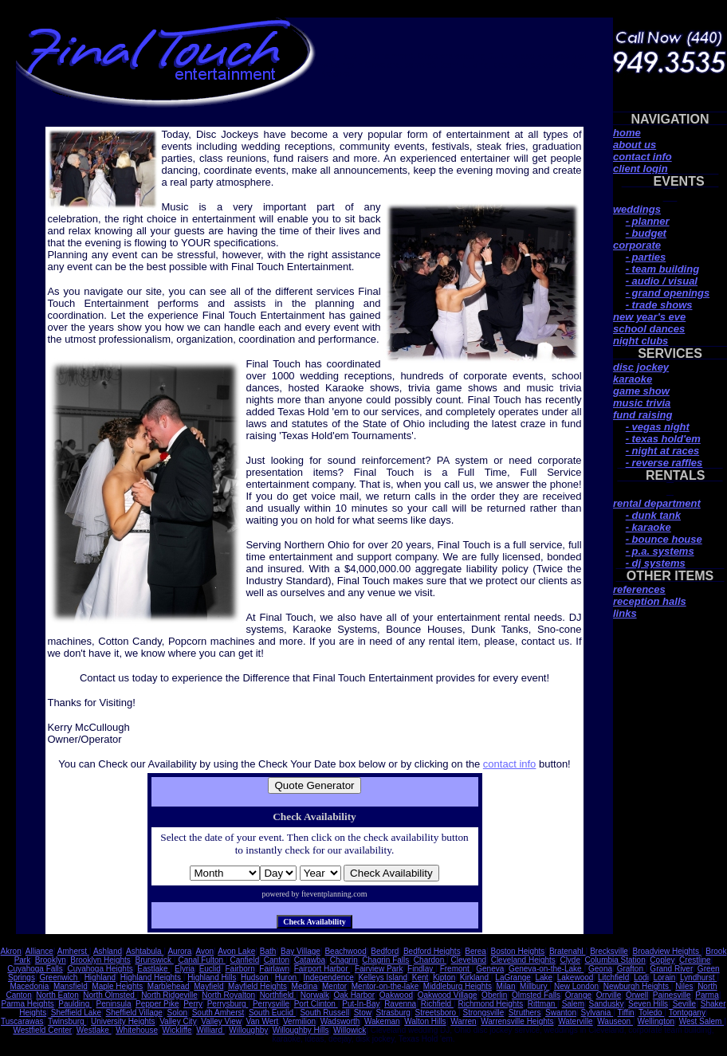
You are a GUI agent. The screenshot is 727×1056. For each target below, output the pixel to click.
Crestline (694, 960)
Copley (662, 960)
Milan (506, 986)
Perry (192, 1003)
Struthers (525, 1012)
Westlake (94, 1030)
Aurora (179, 951)
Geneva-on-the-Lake (546, 968)
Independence (328, 977)
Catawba (309, 960)
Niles (684, 986)
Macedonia (29, 986)
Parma (706, 995)
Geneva (490, 968)
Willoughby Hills (301, 1030)
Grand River (671, 968)
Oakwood (396, 995)
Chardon (430, 960)
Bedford (385, 951)
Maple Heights (117, 986)
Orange (578, 995)
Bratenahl (567, 951)
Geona (600, 968)
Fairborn (239, 968)
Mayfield (208, 986)
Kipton (444, 977)
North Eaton (57, 995)
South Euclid (272, 1012)
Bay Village (300, 951)
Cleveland (468, 960)
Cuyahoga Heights (99, 968)
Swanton (560, 1012)
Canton (276, 960)
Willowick (349, 1030)
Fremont (456, 968)
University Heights (123, 1021)
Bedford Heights (432, 951)
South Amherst (218, 1012)
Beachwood (345, 951)
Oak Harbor (354, 995)
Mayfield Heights (257, 986)
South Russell (324, 1012)
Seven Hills (648, 1003)
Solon (177, 1012)
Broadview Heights (667, 951)
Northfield (278, 995)
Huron (287, 977)
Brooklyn (50, 960)
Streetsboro (436, 1012)
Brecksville (609, 951)
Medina (305, 986)
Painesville (672, 995)
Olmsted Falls (536, 995)
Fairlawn (274, 968)
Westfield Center (42, 1030)
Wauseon (615, 1021)
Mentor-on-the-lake (385, 986)
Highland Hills (211, 977)
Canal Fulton (201, 960)
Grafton (631, 968)
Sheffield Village (134, 1012)
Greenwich (59, 977)
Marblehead (168, 986)
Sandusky (606, 1003)
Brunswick (154, 960)
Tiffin (626, 1012)
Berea (475, 951)
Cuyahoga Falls (34, 968)
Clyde (570, 960)
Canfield (245, 960)
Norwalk (315, 995)
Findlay (421, 968)
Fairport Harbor (322, 968)
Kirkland (475, 977)
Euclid (210, 968)
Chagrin (344, 960)
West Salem (702, 1021)
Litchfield (613, 977)
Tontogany (687, 1012)
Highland (100, 977)
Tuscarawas (22, 1021)
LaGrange (512, 977)
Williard (210, 1030)
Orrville (609, 995)
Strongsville (484, 1012)
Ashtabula (144, 951)
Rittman (542, 1003)
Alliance (39, 951)
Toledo (651, 1012)
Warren (463, 1021)
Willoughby (248, 1030)
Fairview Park (379, 968)
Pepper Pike (157, 1003)
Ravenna (400, 1003)
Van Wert (262, 1021)
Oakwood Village (447, 995)
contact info (509, 764)
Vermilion (299, 1021)
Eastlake (153, 968)
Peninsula (114, 1003)
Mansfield (70, 986)
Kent (420, 977)
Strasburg (393, 1012)
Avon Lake (236, 951)
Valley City (178, 1021)
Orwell (637, 995)
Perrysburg (228, 1003)
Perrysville (271, 1003)
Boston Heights (518, 951)
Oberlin (494, 995)
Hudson (255, 977)
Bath (268, 951)
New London (576, 986)
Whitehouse (137, 1030)
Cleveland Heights (523, 960)
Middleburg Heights (457, 986)
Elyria (185, 968)
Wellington (656, 1021)
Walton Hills (425, 1021)
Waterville (575, 1021)
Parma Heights (28, 1003)
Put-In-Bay (360, 1003)
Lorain (664, 977)
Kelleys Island (382, 977)
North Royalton (228, 995)
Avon (204, 951)
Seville (684, 1003)
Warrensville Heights (517, 1021)
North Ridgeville (169, 995)
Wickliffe (177, 1030)
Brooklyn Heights (100, 960)
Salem (573, 1003)
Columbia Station (615, 960)
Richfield (437, 1003)
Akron (11, 951)
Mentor (334, 986)
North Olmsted (109, 995)
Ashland (107, 951)
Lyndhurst (698, 977)
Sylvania (597, 1012)
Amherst (73, 951)
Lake (543, 977)
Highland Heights (151, 977)
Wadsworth (340, 1021)
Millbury (534, 986)
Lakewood (575, 977)
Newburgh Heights (637, 986)
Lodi (641, 977)
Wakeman (382, 1021)
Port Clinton (316, 1003)
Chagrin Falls (385, 960)
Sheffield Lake (76, 1012)
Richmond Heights (490, 1003)
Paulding (75, 1003)
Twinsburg (67, 1021)
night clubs (640, 341)
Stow (362, 1012)
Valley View (221, 1021)
